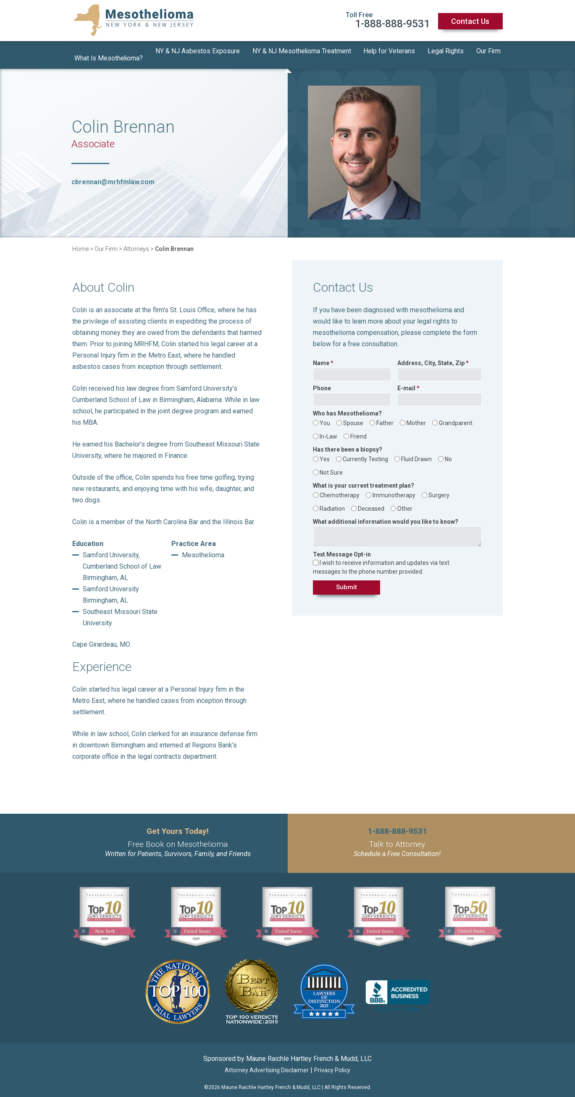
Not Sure (331, 466)
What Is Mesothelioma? (109, 52)
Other (404, 502)
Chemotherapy (340, 489)
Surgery (438, 489)
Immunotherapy (394, 489)
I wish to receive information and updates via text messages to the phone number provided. (381, 561)
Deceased (371, 502)
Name (321, 357)
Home (80, 242)
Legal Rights (445, 52)
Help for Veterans (389, 52)
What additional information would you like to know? (385, 515)
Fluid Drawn (416, 452)
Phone (322, 382)
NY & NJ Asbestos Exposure (197, 52)
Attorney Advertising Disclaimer (267, 1063)
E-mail (406, 382)
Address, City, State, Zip (431, 357)
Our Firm (488, 52)
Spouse (353, 416)
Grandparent (456, 416)
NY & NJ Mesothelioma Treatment (302, 52)
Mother (416, 416)
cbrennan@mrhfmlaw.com (113, 176)
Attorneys (136, 242)
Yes (325, 452)
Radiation (332, 502)
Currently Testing (365, 452)
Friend (358, 430)
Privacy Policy (332, 1063)
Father (385, 416)
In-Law (328, 430)
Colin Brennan (174, 242)
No (448, 452)
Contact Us (470, 21)
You (325, 416)
